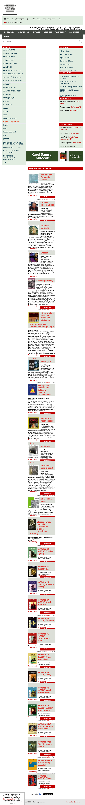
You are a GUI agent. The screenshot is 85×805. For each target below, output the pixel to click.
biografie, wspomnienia (11, 122)
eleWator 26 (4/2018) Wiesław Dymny (45, 551)
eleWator (6, 163)
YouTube (32, 19)
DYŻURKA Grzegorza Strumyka (68, 96)
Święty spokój (76, 107)
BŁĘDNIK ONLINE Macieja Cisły (69, 91)
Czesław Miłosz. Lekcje (47, 203)
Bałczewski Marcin (66, 67)
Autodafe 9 (74, 111)
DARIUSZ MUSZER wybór (12, 81)
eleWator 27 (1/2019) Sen (43, 568)
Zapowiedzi (74, 32)
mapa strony (41, 19)
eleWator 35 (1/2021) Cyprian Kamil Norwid (45, 707)
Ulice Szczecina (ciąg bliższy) (41, 465)
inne (4, 135)
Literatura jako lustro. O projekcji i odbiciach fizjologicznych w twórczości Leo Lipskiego (41, 320)
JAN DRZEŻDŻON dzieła (12, 77)
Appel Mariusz (65, 58)
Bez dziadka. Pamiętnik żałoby (46, 177)
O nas (6, 37)
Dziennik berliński (45, 227)
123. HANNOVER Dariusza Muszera (69, 77)
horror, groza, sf (8, 98)
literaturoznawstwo (9, 118)
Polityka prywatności (39, 802)
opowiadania (7, 104)
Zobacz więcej (32, 195)
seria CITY (7, 84)
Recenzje (47, 32)
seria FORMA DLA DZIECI (12, 91)
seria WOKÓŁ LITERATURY (13, 74)
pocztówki (6, 139)
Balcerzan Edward (66, 61)
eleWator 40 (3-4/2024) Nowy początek (45, 762)
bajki (5, 128)
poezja (5, 108)
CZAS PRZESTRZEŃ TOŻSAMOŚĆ (10, 151)
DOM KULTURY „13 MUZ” (12, 147)
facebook (10, 19)
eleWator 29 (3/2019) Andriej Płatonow (45, 602)
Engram (44, 253)
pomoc (60, 19)
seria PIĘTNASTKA (10, 53)
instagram (20, 19)
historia (5, 125)
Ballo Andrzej (65, 64)
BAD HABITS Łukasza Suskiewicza (68, 82)
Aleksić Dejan (65, 51)
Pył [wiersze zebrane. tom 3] (69, 138)
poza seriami (7, 94)
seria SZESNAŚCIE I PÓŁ (12, 70)
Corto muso (76, 143)
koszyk (8, 22)
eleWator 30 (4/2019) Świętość (46, 619)
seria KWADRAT (9, 50)
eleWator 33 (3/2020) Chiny (44, 673)
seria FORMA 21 (9, 57)
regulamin (51, 19)
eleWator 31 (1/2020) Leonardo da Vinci (44, 637)
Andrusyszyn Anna (66, 54)
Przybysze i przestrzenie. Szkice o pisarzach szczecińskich (44, 390)
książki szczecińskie (10, 132)
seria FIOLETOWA (9, 87)
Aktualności (23, 32)
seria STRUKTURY (10, 63)
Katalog (36, 32)
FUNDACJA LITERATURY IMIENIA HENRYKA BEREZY (13, 143)
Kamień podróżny (44, 281)
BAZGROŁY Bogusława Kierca (71, 87)
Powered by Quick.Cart (73, 802)
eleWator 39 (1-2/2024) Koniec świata (45, 744)
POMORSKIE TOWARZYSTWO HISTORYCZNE (9, 157)
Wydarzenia (60, 32)
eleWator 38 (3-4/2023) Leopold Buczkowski (45, 726)
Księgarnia (9, 32)
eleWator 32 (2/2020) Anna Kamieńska (44, 657)
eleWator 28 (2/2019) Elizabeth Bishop (46, 584)
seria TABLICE (8, 60)
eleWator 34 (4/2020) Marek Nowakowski (44, 690)
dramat (5, 111)
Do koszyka (47, 197)
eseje (5, 115)
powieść (6, 101)
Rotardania (75, 133)
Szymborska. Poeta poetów (47, 419)
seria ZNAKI (7, 67)
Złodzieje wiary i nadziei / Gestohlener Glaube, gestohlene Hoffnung (40, 528)
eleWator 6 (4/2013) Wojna (45, 777)
